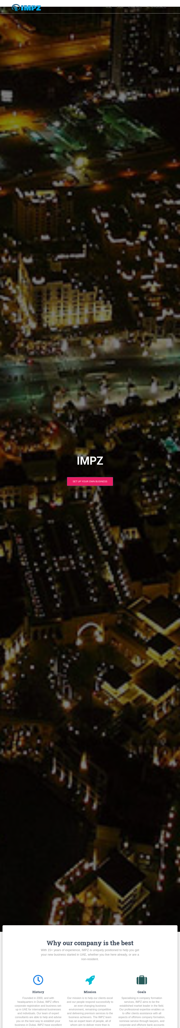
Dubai (120, 8)
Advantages (134, 8)
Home (109, 8)
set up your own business (90, 482)
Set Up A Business (156, 8)
